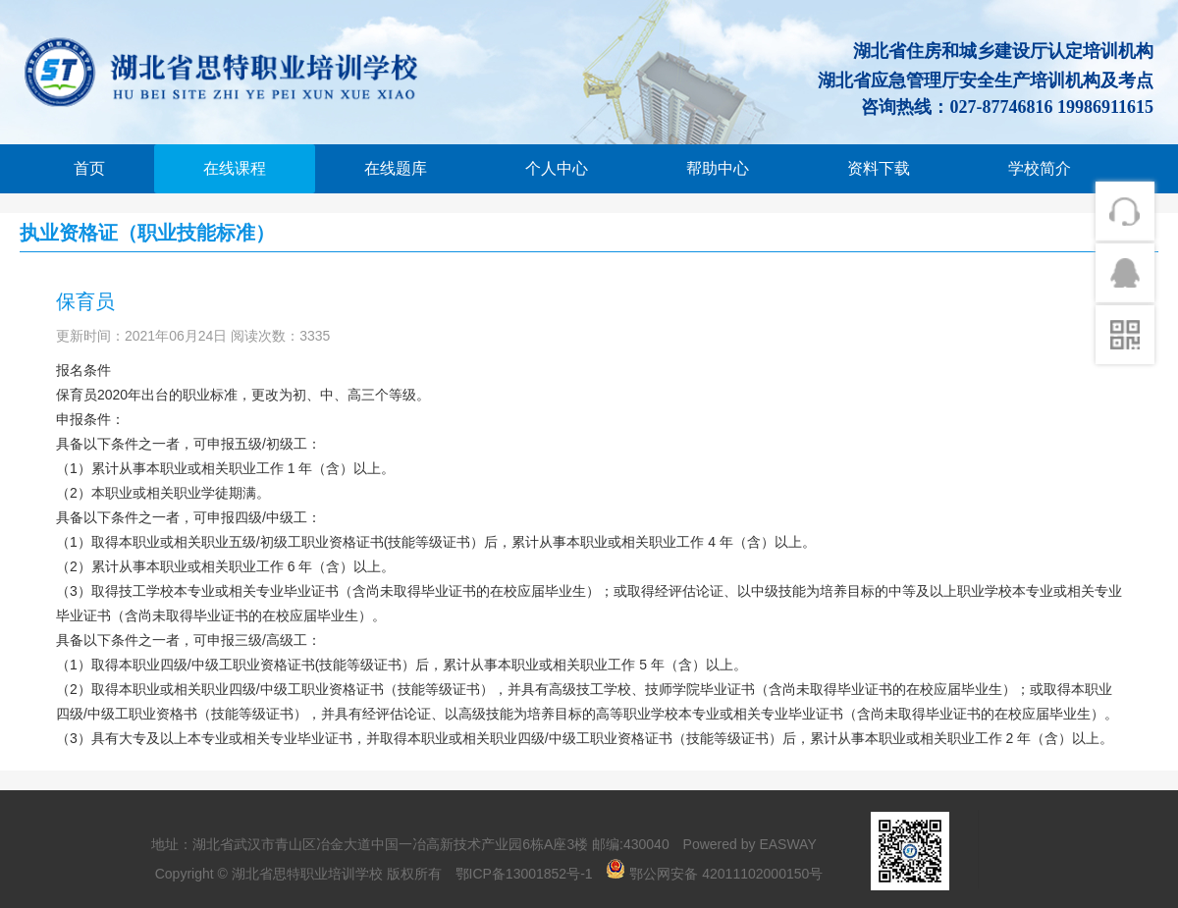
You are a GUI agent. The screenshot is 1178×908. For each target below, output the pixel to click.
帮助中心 (717, 168)
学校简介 (1039, 168)
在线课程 (234, 168)
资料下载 (878, 168)
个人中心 (556, 168)
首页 (89, 168)
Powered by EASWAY (750, 844)
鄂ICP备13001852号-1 (524, 873)
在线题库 (395, 168)
